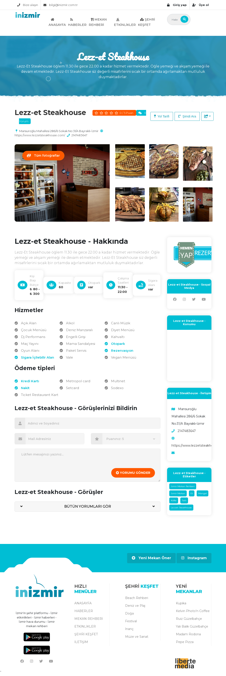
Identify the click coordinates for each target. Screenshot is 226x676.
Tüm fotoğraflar (43, 155)
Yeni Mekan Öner (151, 560)
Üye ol (200, 5)
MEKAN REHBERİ (98, 22)
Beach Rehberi (136, 600)
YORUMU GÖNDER (133, 475)
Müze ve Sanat (136, 639)
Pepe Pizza (185, 644)
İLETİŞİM (81, 644)
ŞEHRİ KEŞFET (146, 22)
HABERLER (77, 22)
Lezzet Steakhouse (181, 509)
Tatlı (184, 502)
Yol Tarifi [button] (161, 116)
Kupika (181, 605)
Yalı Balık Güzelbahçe (192, 628)
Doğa (129, 615)
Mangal (202, 495)
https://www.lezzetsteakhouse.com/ (40, 135)
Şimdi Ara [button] (187, 116)
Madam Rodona (188, 636)
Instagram (194, 560)
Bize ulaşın (27, 5)
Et (191, 495)
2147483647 (79, 135)
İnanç (129, 631)
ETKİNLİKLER (125, 22)
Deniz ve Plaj (135, 608)
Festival (131, 623)
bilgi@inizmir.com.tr (60, 5)
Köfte (174, 502)
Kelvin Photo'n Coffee (193, 613)
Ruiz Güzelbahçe (189, 621)
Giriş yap (176, 5)
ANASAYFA (57, 22)
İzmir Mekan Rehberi (183, 488)
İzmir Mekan (178, 495)
